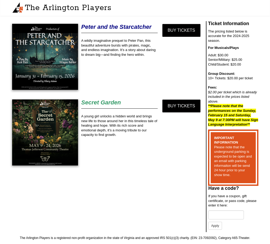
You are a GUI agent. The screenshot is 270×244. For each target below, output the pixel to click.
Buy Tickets (181, 30)
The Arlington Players (68, 8)
